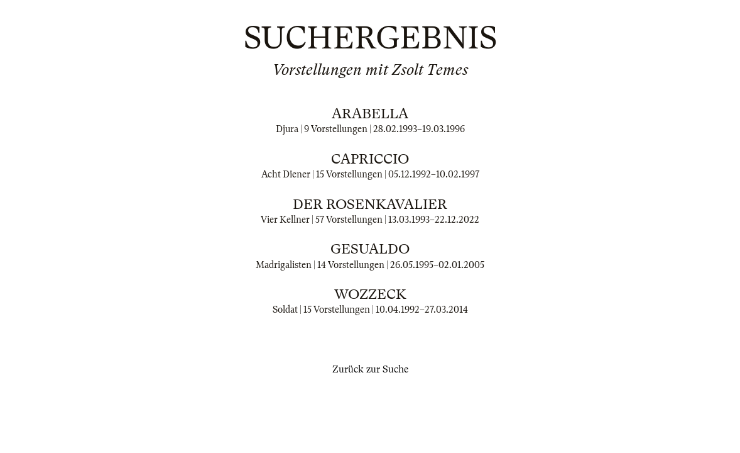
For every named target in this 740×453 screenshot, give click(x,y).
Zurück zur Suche (370, 369)
